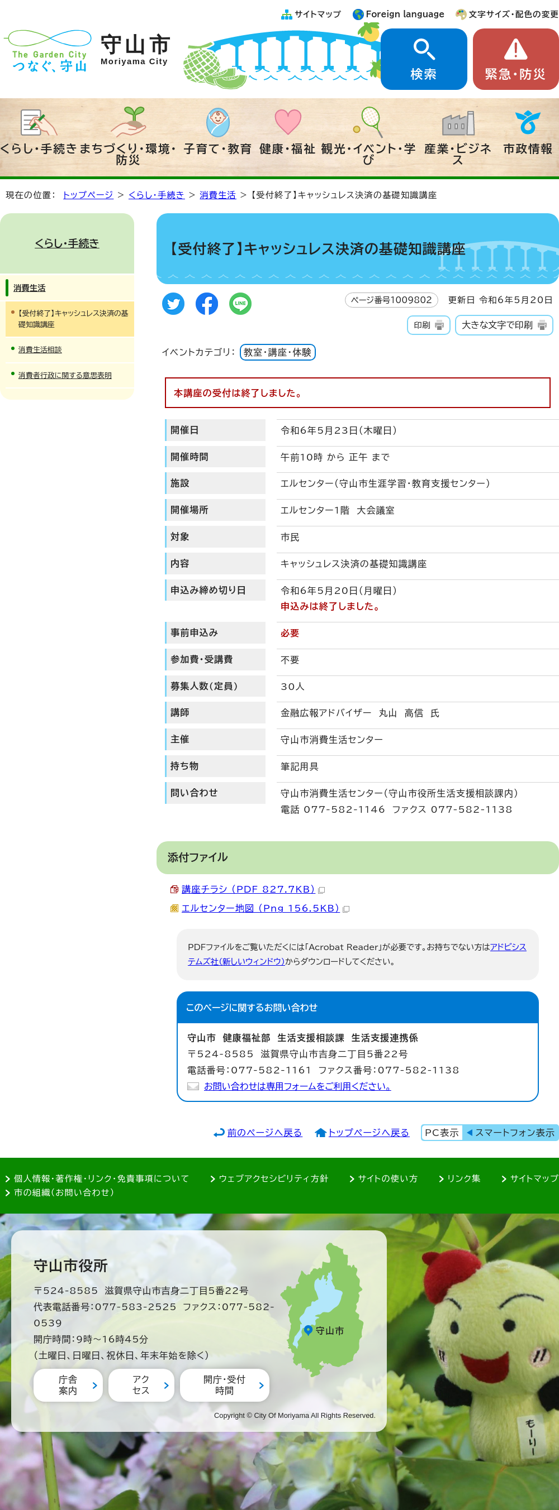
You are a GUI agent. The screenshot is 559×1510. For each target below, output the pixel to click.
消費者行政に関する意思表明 (65, 375)
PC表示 (442, 1132)
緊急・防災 (516, 74)
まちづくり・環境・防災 (129, 154)
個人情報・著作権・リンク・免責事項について (102, 1179)
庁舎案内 (68, 1384)
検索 (423, 74)
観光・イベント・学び (369, 154)
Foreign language (405, 14)
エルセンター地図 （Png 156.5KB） (265, 908)
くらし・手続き (39, 148)
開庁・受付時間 (224, 1384)
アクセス (141, 1384)
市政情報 (528, 148)
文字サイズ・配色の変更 (514, 14)
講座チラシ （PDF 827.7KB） (253, 889)
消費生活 (218, 195)
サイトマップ (318, 14)
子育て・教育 (218, 148)
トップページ (88, 195)
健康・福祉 (287, 148)
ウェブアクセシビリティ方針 (274, 1179)
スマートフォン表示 (515, 1132)
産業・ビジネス (458, 154)
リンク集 (464, 1179)
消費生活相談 (40, 349)
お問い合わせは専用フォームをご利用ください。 (297, 1086)
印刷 (422, 325)
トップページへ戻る (369, 1132)
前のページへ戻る (265, 1132)
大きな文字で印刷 (497, 324)
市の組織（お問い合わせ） (64, 1192)
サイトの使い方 (388, 1179)
